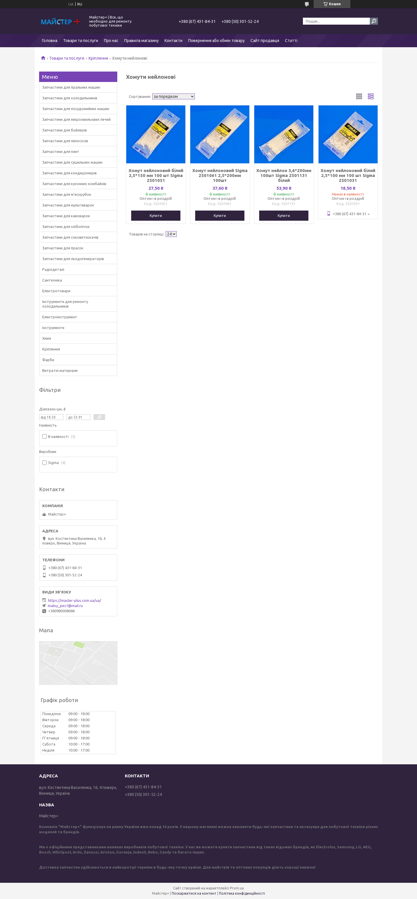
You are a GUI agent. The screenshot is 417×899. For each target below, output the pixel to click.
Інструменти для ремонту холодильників (65, 303)
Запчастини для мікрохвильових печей (76, 119)
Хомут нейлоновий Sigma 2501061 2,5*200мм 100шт (220, 175)
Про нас (111, 40)
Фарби (48, 360)
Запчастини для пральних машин (71, 87)
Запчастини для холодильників (69, 98)
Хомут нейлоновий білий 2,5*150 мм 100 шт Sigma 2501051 (156, 175)
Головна (49, 40)
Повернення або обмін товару (216, 40)
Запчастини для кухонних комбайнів (74, 184)
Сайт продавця (264, 40)
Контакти (173, 40)
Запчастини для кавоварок (66, 216)
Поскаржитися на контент (194, 893)
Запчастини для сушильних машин (72, 162)
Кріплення (98, 58)
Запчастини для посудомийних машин (75, 109)
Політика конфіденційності (242, 893)
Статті (291, 40)
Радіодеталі (53, 269)
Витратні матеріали (60, 370)
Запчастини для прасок (62, 248)
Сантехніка (52, 280)
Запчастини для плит (60, 151)
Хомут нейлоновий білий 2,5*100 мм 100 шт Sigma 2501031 (348, 175)
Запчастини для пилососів (65, 141)
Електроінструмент (59, 317)
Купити (156, 215)
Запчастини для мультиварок (68, 205)
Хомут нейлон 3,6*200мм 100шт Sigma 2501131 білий (283, 175)
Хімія (46, 338)
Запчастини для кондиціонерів (69, 173)
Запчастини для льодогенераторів (73, 259)
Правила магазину (141, 40)
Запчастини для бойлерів (64, 130)
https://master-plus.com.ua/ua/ (74, 600)
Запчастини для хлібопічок (66, 226)
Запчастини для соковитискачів (70, 237)
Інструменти (53, 328)
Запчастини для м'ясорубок (66, 194)
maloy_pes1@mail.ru (65, 606)
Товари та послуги (80, 40)
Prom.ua (237, 888)
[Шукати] (374, 21)
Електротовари (56, 291)
